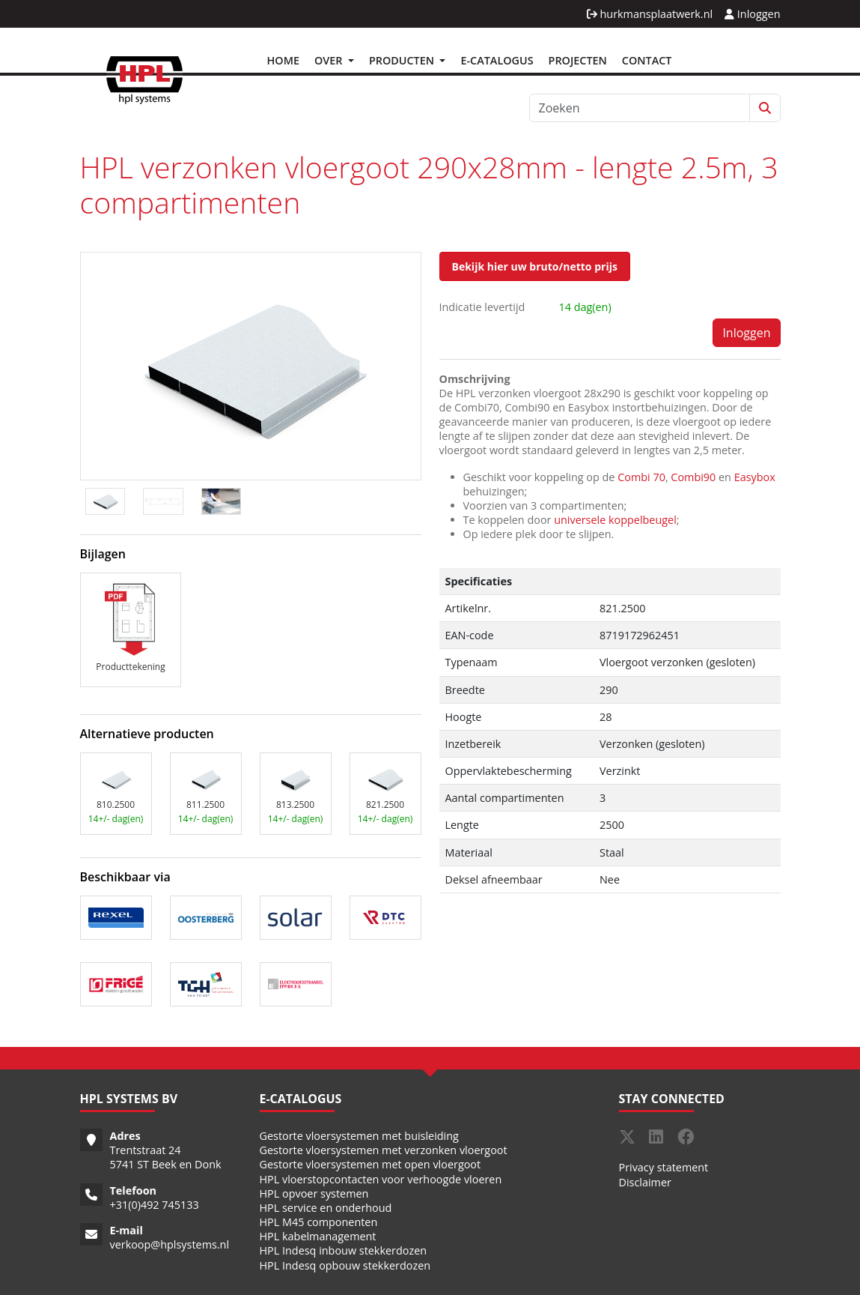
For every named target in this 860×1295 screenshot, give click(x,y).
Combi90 (693, 477)
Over (329, 60)
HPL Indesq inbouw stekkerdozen (343, 1250)
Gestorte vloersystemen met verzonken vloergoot (383, 1150)
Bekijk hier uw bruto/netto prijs (534, 266)
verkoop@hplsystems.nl (170, 1244)
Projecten (578, 60)
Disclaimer (645, 1182)
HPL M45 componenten (319, 1222)
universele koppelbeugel (615, 520)
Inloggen (752, 14)
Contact (647, 60)
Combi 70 (641, 477)
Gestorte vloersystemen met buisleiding (359, 1136)
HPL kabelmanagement (318, 1236)
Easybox (754, 477)
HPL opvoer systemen (314, 1193)
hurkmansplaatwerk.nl (650, 14)
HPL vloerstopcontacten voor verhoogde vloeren (381, 1179)
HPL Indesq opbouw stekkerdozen (345, 1265)
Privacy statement (664, 1167)
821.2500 (385, 804)
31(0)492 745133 (157, 1205)
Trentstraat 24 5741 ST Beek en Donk (166, 1157)
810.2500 (116, 804)
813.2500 (295, 804)
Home (283, 60)
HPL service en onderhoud (326, 1208)
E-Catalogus (496, 60)
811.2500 (205, 804)
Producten (403, 60)
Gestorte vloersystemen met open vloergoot (370, 1164)
